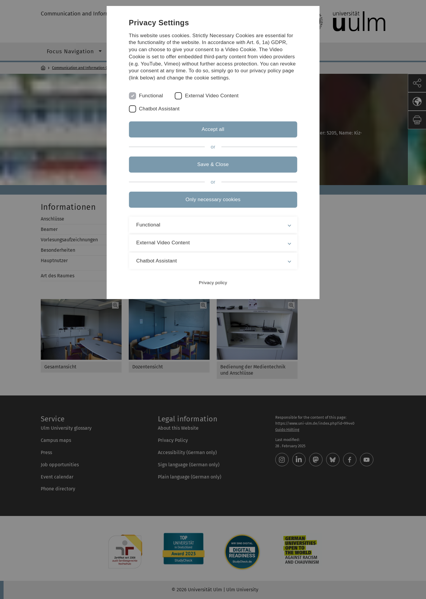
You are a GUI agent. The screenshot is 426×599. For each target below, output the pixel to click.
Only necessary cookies (213, 199)
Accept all (213, 129)
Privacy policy (213, 282)
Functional (151, 95)
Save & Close (213, 164)
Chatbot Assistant (159, 109)
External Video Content (211, 95)
